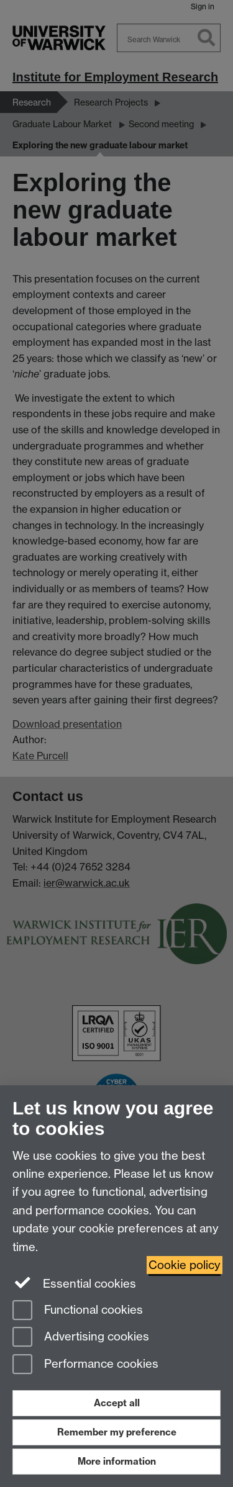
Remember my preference (116, 1432)
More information (117, 1461)
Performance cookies (85, 1365)
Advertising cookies (80, 1337)
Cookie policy (184, 1265)
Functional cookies (77, 1310)
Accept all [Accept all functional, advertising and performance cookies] (117, 1403)
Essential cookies (74, 1283)
